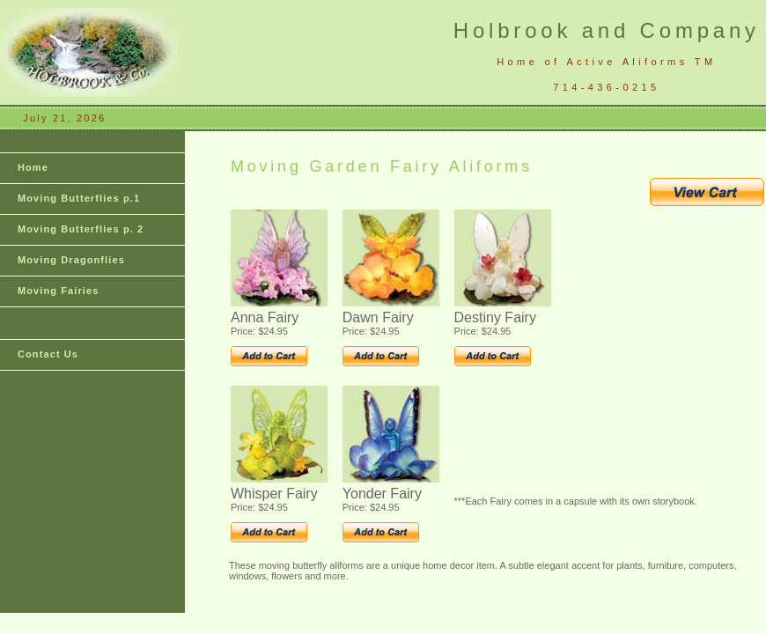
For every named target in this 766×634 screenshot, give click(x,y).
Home (33, 167)
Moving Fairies (58, 290)
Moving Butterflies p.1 (79, 198)
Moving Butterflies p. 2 (81, 229)
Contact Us (48, 354)
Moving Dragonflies (71, 259)
